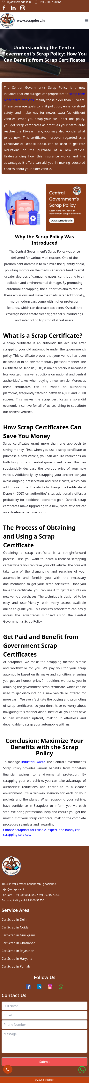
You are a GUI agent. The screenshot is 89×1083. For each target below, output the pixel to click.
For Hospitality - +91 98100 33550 (23, 900)
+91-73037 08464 (47, 2)
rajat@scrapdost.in (16, 2)
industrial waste (33, 762)
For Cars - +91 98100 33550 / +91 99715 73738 (31, 895)
